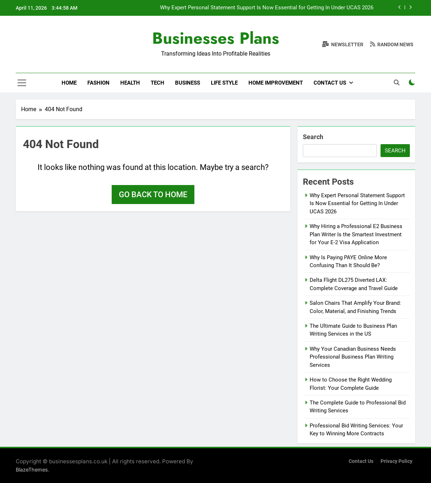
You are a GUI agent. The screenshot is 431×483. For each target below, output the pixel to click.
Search (313, 137)
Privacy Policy (396, 461)
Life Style (224, 83)
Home (69, 83)
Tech (157, 83)
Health (130, 83)
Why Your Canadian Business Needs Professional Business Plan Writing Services (353, 357)
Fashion (98, 83)
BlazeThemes (32, 470)
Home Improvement (275, 83)
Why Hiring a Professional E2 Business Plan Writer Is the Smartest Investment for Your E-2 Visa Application (356, 234)
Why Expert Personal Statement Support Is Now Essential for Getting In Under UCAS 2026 (266, 8)
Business (187, 83)
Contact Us (330, 83)
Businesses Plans (215, 38)
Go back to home (153, 194)
